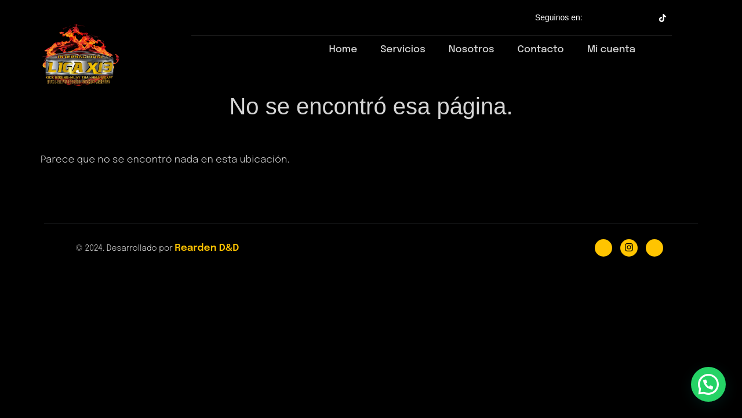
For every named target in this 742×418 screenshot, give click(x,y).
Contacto (541, 50)
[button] (708, 384)
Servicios (402, 50)
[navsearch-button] (658, 47)
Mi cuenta (611, 50)
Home (343, 50)
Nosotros (471, 50)
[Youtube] (654, 248)
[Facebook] (603, 248)
